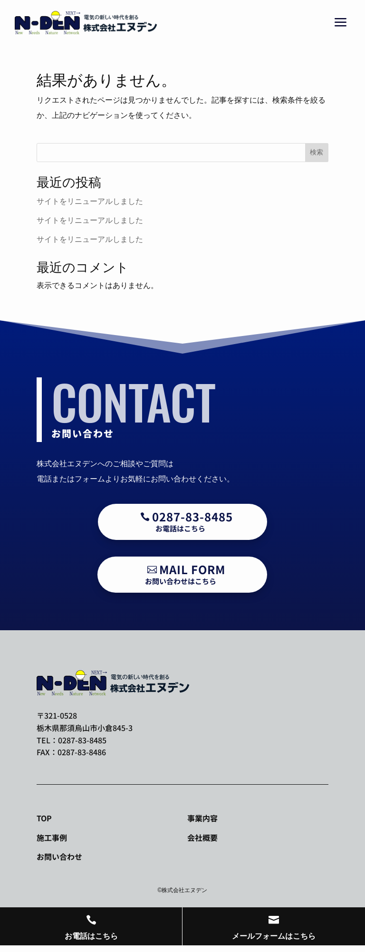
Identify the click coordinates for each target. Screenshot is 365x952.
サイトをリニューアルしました (90, 201)
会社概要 (202, 837)
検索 (316, 152)
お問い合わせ (59, 856)
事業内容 (202, 818)
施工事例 (52, 837)
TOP (44, 818)
